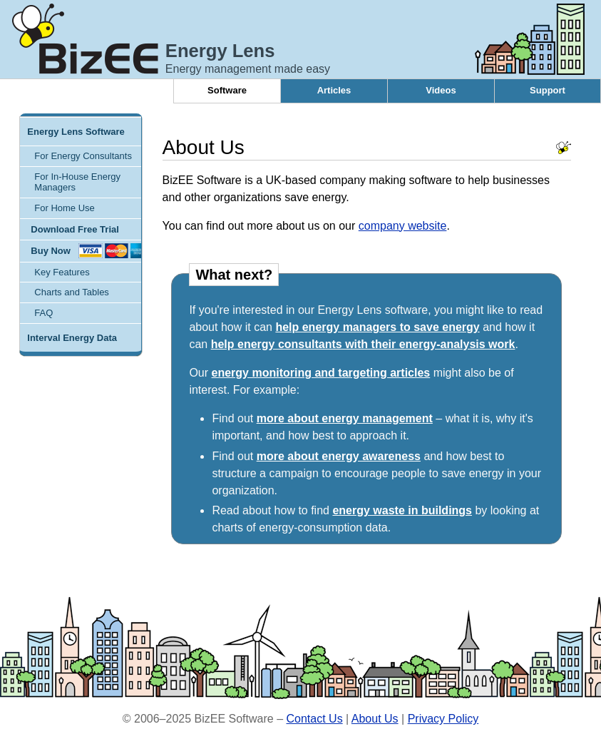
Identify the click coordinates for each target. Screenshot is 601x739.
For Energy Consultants (83, 156)
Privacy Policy (443, 719)
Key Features (61, 272)
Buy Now (51, 250)
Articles (334, 90)
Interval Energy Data (72, 337)
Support (547, 90)
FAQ (43, 312)
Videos (441, 90)
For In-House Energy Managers (77, 182)
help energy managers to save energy (377, 327)
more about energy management (345, 418)
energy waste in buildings (402, 510)
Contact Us (314, 719)
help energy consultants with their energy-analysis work (363, 344)
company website (403, 226)
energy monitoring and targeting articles (321, 373)
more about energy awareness (339, 456)
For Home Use (64, 208)
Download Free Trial (75, 229)
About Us (375, 719)
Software (227, 90)
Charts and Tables (71, 292)
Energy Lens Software (76, 131)
